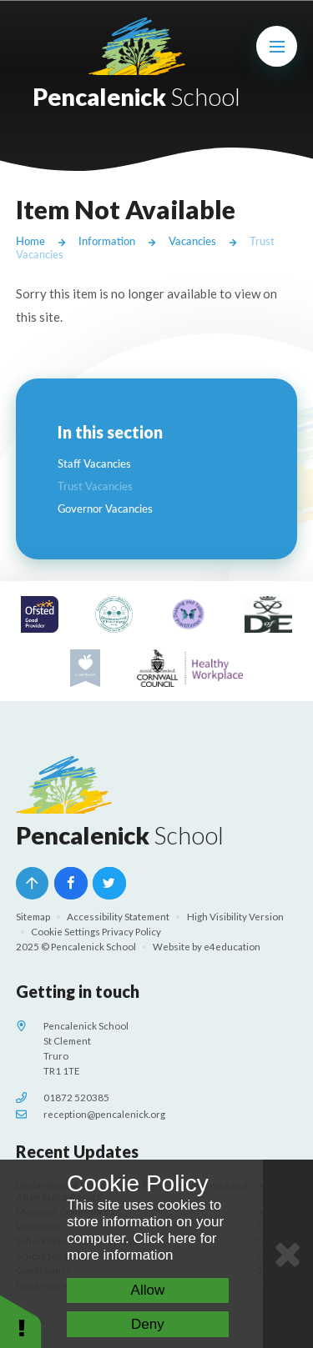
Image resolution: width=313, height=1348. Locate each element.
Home (30, 241)
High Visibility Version (235, 916)
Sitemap (33, 916)
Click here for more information (142, 1246)
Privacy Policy (131, 931)
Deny (147, 1324)
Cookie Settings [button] (65, 931)
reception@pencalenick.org (104, 1114)
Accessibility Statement (118, 916)
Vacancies (192, 241)
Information (106, 241)
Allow (148, 1290)
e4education (232, 946)
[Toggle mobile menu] (277, 47)
